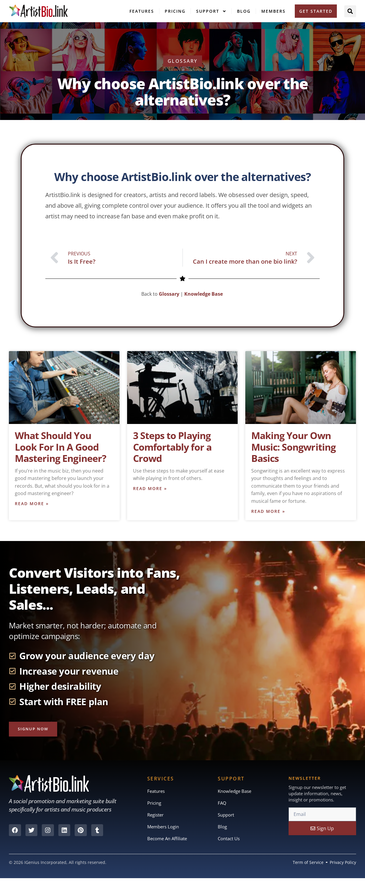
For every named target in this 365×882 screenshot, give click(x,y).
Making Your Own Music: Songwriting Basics (293, 447)
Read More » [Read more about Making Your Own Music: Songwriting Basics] (268, 512)
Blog (244, 11)
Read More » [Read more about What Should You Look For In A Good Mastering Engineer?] (32, 504)
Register (156, 817)
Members (273, 11)
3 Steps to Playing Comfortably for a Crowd (172, 447)
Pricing (175, 11)
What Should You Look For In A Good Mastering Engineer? (60, 447)
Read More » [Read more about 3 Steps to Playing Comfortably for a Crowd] (150, 489)
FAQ (222, 804)
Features (141, 11)
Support (211, 11)
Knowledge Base (204, 294)
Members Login (164, 829)
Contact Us (230, 842)
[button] (350, 11)
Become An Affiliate (168, 842)
